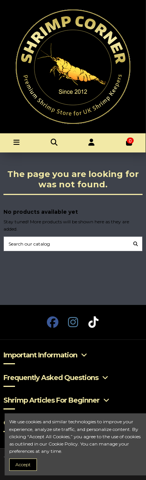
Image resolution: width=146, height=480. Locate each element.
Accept (23, 464)
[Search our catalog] (136, 243)
